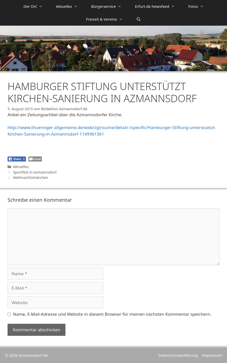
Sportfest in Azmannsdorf (35, 172)
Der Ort (36, 6)
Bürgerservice (109, 6)
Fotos (199, 6)
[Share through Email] (35, 159)
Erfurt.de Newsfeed (158, 6)
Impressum (212, 355)
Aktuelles (70, 6)
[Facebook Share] (17, 159)
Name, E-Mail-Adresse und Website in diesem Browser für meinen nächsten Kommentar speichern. (112, 314)
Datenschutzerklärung (178, 355)
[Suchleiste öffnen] (138, 19)
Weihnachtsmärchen (30, 177)
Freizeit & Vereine (107, 19)
